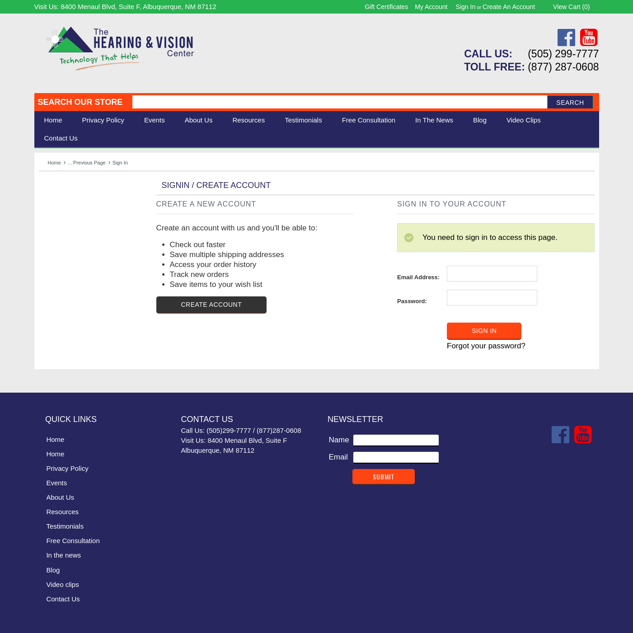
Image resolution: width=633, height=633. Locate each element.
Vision (49, 209)
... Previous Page (87, 162)
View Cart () (571, 6)
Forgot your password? (486, 346)
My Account (431, 6)
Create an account (509, 6)
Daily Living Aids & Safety (82, 219)
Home (53, 120)
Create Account (211, 304)
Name (338, 439)
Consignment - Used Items (84, 259)
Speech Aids (60, 229)
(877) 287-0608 (563, 67)
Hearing (52, 199)
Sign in (466, 6)
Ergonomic (57, 239)
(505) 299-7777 (563, 54)
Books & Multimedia (73, 249)
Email (338, 456)
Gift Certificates (386, 6)
